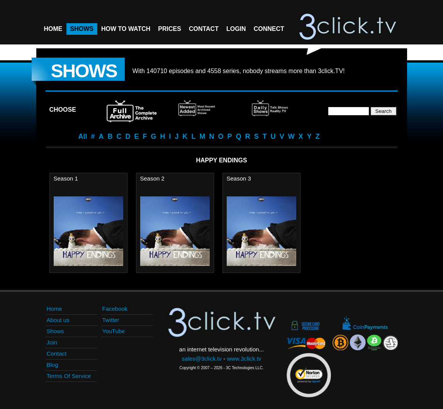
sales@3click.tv (202, 358)
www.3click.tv (244, 358)
